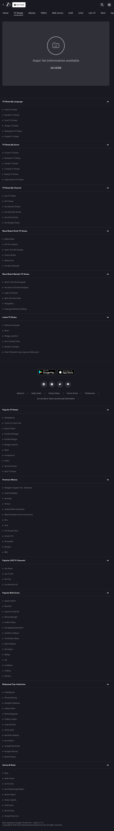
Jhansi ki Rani (9, 428)
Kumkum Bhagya (11, 434)
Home (5, 13)
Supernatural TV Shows (14, 179)
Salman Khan (9, 708)
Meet (6, 330)
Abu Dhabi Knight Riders (14, 789)
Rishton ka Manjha (12, 325)
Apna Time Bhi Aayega (13, 249)
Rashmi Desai (10, 756)
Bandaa (7, 547)
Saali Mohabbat (10, 493)
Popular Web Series (11, 593)
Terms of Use (72, 393)
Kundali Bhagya (10, 439)
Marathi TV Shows (11, 115)
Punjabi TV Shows (11, 136)
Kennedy (8, 498)
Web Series (57, 13)
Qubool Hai (9, 260)
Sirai (6, 525)
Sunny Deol (9, 730)
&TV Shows (9, 201)
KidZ (71, 13)
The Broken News (11, 638)
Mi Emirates (9, 810)
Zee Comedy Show (12, 341)
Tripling (7, 670)
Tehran (7, 504)
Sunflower (8, 665)
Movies (31, 13)
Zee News (8, 568)
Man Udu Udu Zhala (12, 298)
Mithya (7, 654)
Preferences (90, 393)
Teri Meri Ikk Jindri (11, 266)
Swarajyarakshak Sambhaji (15, 309)
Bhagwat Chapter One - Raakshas (18, 487)
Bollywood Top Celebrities (13, 684)
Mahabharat (9, 417)
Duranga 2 (8, 649)
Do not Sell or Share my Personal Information (56, 398)
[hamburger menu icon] (109, 4)
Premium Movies (9, 480)
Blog (6, 773)
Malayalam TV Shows (13, 131)
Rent (103, 13)
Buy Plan (19, 5)
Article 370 (8, 536)
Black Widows (10, 644)
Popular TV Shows (10, 410)
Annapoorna (9, 455)
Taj (5, 660)
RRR (6, 552)
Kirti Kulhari (9, 740)
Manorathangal (10, 617)
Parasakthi (8, 541)
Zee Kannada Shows (12, 212)
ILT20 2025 (9, 784)
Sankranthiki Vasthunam (14, 509)
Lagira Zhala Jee (11, 293)
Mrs (6, 520)
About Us (20, 393)
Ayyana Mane (10, 601)
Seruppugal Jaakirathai (13, 627)
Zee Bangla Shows (12, 222)
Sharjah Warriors (11, 816)
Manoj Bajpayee (11, 714)
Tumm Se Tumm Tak (12, 423)
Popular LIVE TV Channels (13, 560)
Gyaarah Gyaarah (11, 611)
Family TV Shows (11, 163)
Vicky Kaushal (10, 724)
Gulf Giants (9, 805)
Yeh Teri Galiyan (11, 244)
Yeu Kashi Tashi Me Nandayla (16, 287)
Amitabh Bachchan (12, 746)
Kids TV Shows (10, 471)
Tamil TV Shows (10, 120)
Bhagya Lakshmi (11, 336)
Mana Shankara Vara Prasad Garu (18, 514)
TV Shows (18, 13)
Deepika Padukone (12, 703)
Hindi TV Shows (10, 109)
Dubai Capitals (10, 800)
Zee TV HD (8, 574)
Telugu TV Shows (11, 125)
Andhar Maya (10, 622)
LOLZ (80, 13)
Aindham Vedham (11, 633)
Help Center (36, 393)
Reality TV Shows (11, 174)
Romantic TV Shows (12, 158)
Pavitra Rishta (10, 255)
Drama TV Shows (11, 152)
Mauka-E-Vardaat (11, 346)
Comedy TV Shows (12, 169)
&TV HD (7, 579)
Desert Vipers (10, 794)
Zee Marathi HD (11, 584)
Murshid (7, 606)
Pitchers (7, 676)
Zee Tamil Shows (11, 217)
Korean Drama (10, 466)
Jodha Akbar (9, 239)
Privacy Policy (54, 393)
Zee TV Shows (10, 196)
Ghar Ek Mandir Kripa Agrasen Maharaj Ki (21, 352)
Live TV (92, 13)
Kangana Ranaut (11, 751)
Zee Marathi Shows (12, 206)
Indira (6, 460)
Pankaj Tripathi (10, 719)
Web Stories (9, 778)
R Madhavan (9, 692)
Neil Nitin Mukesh (11, 735)
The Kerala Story (11, 530)
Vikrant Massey (10, 697)
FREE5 (44, 13)
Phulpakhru (9, 303)
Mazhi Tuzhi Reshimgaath (15, 282)
